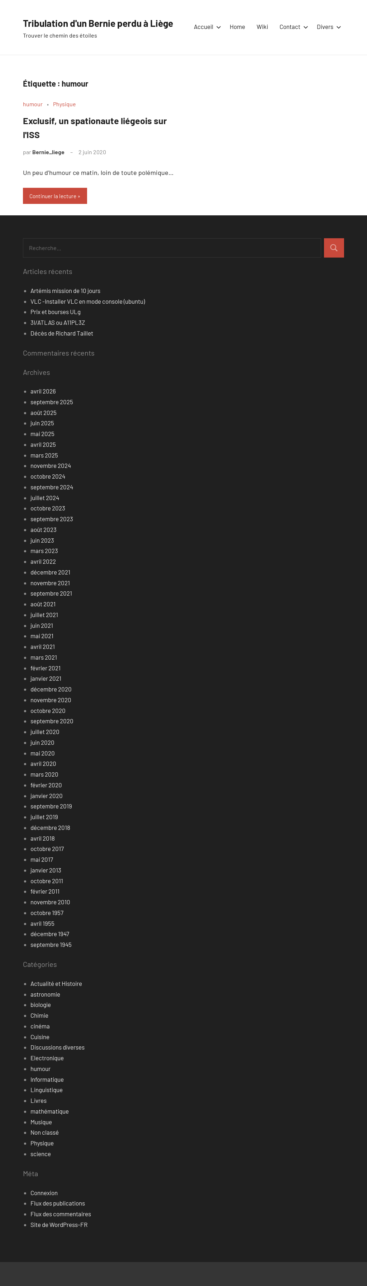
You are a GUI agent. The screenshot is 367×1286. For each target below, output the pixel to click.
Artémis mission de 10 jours (65, 314)
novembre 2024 (50, 489)
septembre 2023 (51, 542)
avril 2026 (43, 415)
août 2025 (43, 436)
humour (33, 126)
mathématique (49, 1135)
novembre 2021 (50, 606)
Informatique (47, 1103)
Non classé (44, 1156)
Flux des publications (57, 1227)
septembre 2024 (51, 510)
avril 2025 (43, 468)
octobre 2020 (48, 734)
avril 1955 (42, 947)
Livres (38, 1124)
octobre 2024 (47, 500)
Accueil (206, 51)
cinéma (40, 1049)
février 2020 (46, 808)
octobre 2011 (46, 904)
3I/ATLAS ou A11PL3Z (57, 346)
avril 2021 (42, 670)
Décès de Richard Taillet (61, 357)
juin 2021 (41, 649)
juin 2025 (42, 446)
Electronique (47, 1081)
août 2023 (43, 553)
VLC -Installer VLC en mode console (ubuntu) (87, 325)
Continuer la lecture (55, 219)
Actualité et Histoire (56, 1007)
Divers (327, 51)
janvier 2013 (45, 894)
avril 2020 (43, 787)
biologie (40, 1028)
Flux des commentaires (60, 1237)
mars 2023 (44, 574)
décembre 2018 (50, 851)
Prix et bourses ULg (55, 335)
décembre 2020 (51, 713)
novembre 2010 (50, 925)
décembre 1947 (49, 957)
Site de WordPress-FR (58, 1248)
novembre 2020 (50, 723)
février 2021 (45, 691)
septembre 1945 (51, 968)
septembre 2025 (51, 425)
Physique (64, 126)
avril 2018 (42, 862)
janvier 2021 (45, 702)
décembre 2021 (50, 596)
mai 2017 (41, 883)
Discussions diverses (57, 1071)
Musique (41, 1145)
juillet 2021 (44, 638)
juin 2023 (42, 564)
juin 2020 (42, 766)
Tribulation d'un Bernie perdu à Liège (114, 22)
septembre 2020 (51, 744)
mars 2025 (44, 479)
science (40, 1177)
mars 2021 (43, 681)
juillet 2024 (44, 521)
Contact (292, 51)
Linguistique (46, 1113)
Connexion (44, 1216)
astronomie (45, 1018)
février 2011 (44, 915)
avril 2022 (43, 585)
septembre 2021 (51, 617)
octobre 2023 (47, 532)
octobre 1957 (46, 936)
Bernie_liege (48, 175)
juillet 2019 (44, 840)
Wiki (262, 51)
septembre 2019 (51, 829)
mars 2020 (44, 798)
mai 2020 (42, 777)
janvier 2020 (46, 819)
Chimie (39, 1039)
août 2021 (43, 627)
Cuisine (39, 1060)
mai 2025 (42, 457)
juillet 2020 (44, 755)
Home (237, 51)
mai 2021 (41, 659)
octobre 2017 (47, 872)
